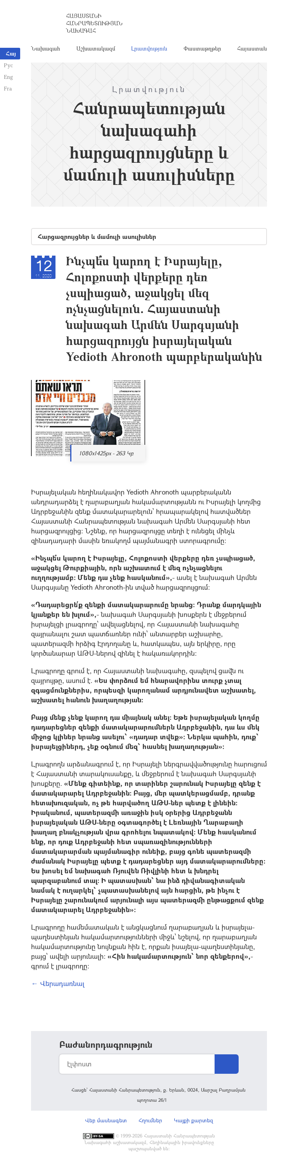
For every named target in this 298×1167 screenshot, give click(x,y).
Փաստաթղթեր (202, 48)
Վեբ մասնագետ (106, 1120)
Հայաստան (252, 48)
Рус (8, 65)
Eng (8, 76)
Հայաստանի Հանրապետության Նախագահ (94, 23)
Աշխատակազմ (95, 48)
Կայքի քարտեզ (193, 1120)
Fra (8, 88)
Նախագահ (45, 48)
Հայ (11, 53)
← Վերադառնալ (58, 983)
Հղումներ (150, 1120)
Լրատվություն (149, 48)
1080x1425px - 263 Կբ (106, 453)
